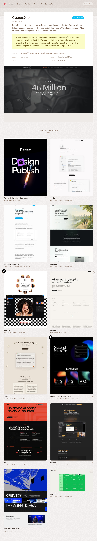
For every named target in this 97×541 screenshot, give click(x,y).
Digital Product (24, 57)
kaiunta (53, 330)
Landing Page (68, 200)
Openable (53, 463)
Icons (42, 53)
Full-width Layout (34, 53)
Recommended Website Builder (12, 200)
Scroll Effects (68, 57)
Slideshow (62, 53)
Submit (48, 132)
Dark (21, 60)
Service (63, 332)
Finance (17, 531)
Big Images (24, 53)
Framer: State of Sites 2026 (60, 396)
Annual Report (54, 398)
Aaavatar (7, 330)
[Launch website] (92, 198)
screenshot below (52, 40)
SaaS (21, 531)
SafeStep (53, 264)
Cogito (52, 198)
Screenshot (78, 17)
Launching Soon (22, 464)
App (51, 200)
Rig (5, 463)
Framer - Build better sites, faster (16, 198)
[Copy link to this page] (28, 17)
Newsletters (27, 266)
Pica (52, 494)
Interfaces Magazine (11, 264)
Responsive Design (51, 53)
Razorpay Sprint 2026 (12, 529)
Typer (6, 396)
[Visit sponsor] (46, 198)
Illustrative (61, 57)
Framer (4, 271)
